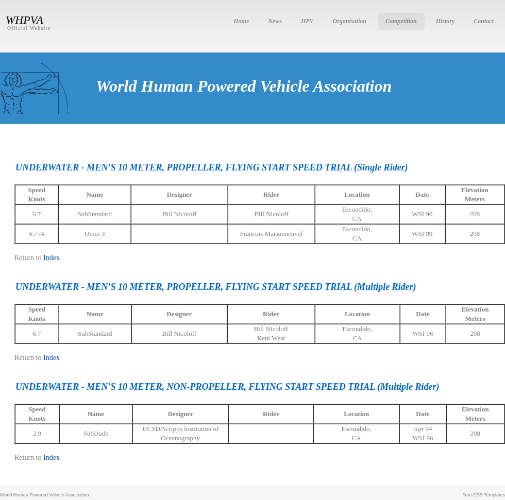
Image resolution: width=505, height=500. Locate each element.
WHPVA (24, 19)
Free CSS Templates (483, 494)
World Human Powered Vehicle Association (44, 494)
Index (51, 258)
